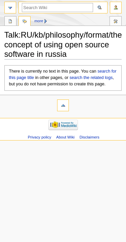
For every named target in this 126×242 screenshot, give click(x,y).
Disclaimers (89, 137)
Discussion (24, 21)
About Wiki (65, 137)
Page (10, 21)
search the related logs (91, 77)
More (39, 21)
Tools (115, 21)
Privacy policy (39, 137)
